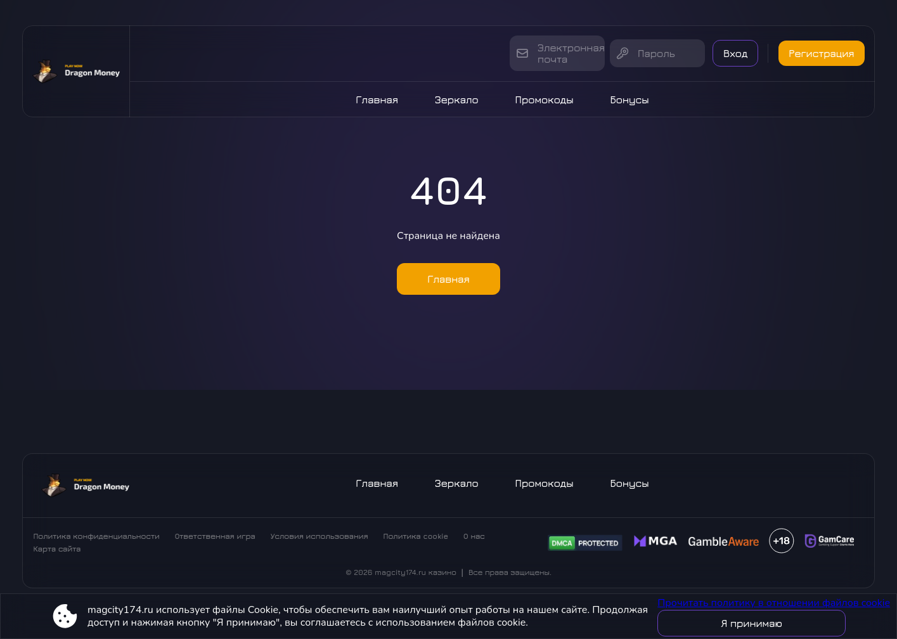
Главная (377, 99)
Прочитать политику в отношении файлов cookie (773, 603)
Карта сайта (57, 548)
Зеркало (457, 99)
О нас (474, 536)
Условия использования (319, 536)
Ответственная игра (215, 536)
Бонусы (629, 99)
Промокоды (544, 99)
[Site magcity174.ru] (76, 71)
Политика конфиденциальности (96, 536)
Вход (735, 53)
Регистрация (821, 53)
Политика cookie (416, 536)
